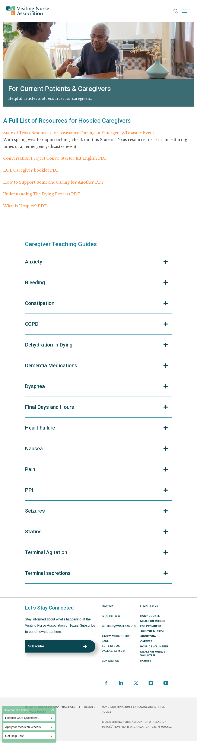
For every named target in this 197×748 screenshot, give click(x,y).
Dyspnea (35, 386)
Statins (33, 532)
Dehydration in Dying (48, 345)
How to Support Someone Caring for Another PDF (53, 182)
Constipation (39, 303)
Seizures (35, 511)
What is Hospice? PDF (25, 206)
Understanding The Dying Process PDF (41, 194)
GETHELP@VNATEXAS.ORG (119, 626)
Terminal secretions (48, 573)
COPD (31, 324)
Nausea (34, 449)
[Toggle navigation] (185, 11)
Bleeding (35, 283)
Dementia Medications (51, 366)
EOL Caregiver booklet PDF (31, 170)
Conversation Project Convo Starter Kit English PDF (55, 158)
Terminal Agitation (46, 552)
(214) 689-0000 (111, 615)
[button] (175, 11)
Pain (30, 469)
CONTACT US (110, 660)
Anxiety (33, 262)
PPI (29, 490)
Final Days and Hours (49, 407)
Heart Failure (40, 428)
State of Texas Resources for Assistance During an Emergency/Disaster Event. (79, 133)
